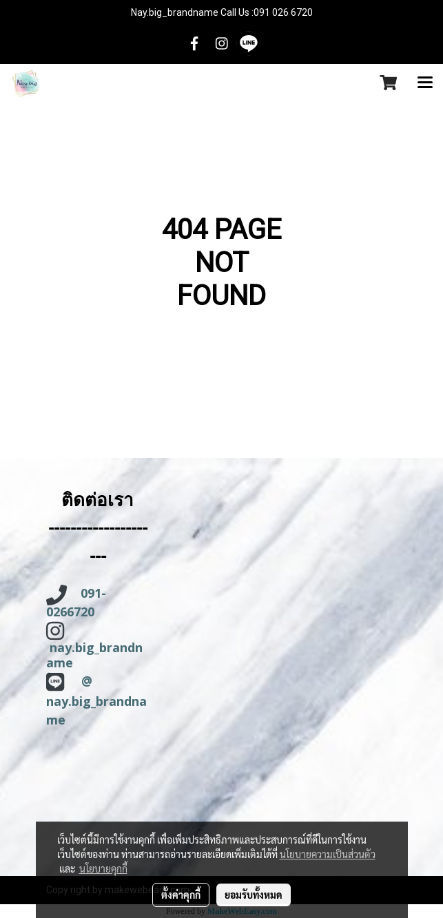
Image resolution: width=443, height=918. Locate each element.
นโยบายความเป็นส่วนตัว (327, 854)
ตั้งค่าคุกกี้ (180, 894)
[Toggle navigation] (425, 83)
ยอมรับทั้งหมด (253, 894)
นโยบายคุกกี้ (103, 868)
